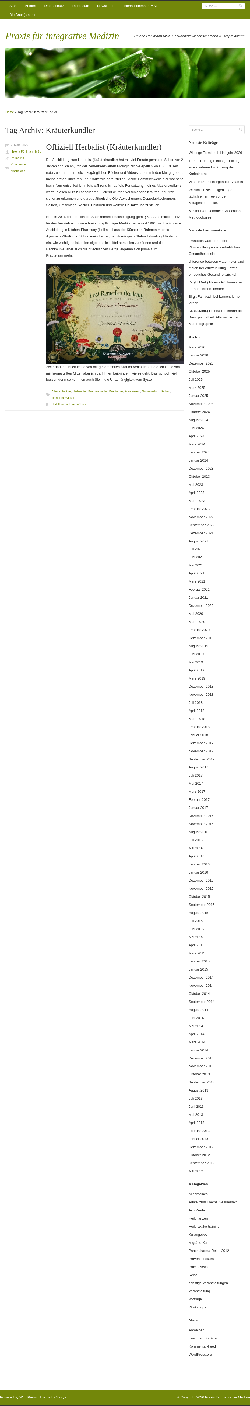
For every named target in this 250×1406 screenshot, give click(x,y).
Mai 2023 (196, 485)
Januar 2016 (198, 872)
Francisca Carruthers (205, 241)
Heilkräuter (79, 391)
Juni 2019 (196, 654)
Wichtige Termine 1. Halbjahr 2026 (215, 153)
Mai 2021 (196, 565)
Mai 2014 (196, 1026)
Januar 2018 (198, 735)
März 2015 (197, 953)
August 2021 (198, 541)
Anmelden (197, 1330)
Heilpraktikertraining (204, 1226)
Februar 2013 (199, 1131)
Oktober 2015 (199, 897)
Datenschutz (54, 6)
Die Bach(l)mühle (22, 15)
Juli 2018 (196, 703)
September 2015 (201, 905)
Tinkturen (57, 397)
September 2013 (201, 1082)
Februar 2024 (199, 452)
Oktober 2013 (199, 1074)
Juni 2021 (196, 557)
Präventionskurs (201, 1259)
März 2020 (197, 622)
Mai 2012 (196, 1171)
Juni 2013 (196, 1106)
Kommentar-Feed (202, 1346)
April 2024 (197, 436)
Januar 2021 (198, 597)
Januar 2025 (198, 396)
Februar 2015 (199, 961)
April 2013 (197, 1123)
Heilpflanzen (59, 404)
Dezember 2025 (201, 363)
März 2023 (197, 501)
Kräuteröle (116, 391)
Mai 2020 (196, 614)
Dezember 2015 (201, 880)
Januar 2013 (198, 1139)
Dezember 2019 (201, 638)
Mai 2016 (196, 848)
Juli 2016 (196, 840)
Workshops (197, 1307)
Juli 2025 (196, 380)
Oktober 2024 (199, 412)
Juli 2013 (196, 1098)
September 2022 (201, 525)
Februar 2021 (199, 589)
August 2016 (198, 832)
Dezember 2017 (201, 743)
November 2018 (201, 694)
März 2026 (197, 347)
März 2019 (197, 678)
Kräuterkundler (97, 391)
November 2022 (201, 517)
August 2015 (198, 913)
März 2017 (197, 791)
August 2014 (198, 1010)
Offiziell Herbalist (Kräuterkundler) (103, 146)
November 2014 (201, 985)
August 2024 (198, 420)
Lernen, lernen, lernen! (206, 289)
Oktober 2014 (199, 994)
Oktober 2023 (199, 477)
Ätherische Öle (61, 391)
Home (9, 112)
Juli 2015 (196, 921)
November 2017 (201, 751)
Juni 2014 (196, 1018)
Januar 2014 (198, 1050)
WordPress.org (200, 1354)
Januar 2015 (198, 969)
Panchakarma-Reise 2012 (209, 1251)
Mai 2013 (196, 1115)
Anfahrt (30, 6)
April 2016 (197, 856)
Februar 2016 (199, 864)
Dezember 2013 (201, 1058)
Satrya (61, 1397)
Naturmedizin (150, 391)
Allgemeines (198, 1194)
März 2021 (197, 581)
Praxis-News (77, 404)
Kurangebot (198, 1234)
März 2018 (197, 719)
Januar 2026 (198, 355)
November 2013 (201, 1066)
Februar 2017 (199, 800)
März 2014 (197, 1042)
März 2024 (197, 444)
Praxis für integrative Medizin (62, 36)
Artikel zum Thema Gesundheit (213, 1202)
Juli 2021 (196, 549)
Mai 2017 (196, 783)
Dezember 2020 (201, 606)
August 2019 (198, 646)
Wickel (69, 397)
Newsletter (105, 6)
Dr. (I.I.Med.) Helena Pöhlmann (213, 282)
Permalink (17, 158)
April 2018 (197, 711)
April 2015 (197, 945)
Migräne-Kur (198, 1243)
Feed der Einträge (203, 1338)
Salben (165, 391)
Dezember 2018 (201, 686)
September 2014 (201, 1002)
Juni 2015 (196, 929)
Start (13, 6)
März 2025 (197, 388)
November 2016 (201, 824)
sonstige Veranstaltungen (208, 1283)
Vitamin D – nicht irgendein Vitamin (216, 182)
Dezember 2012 (201, 1147)
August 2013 (198, 1090)
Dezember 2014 (201, 977)
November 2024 (201, 404)
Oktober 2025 (199, 371)
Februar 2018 (199, 727)
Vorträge (195, 1299)
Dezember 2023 (201, 468)
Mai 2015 (196, 937)
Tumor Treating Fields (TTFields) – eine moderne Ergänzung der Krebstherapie (215, 167)
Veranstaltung (199, 1291)
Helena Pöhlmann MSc (139, 6)
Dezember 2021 (201, 533)
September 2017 (201, 759)
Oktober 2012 (199, 1155)
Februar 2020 (199, 630)
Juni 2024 (196, 428)
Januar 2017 (198, 808)
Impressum (80, 6)
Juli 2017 (196, 775)
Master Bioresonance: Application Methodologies (215, 214)
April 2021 (197, 573)
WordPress (28, 1397)
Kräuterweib (132, 391)
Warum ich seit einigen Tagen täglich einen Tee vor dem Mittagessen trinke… (211, 196)
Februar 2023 (199, 509)
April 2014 (197, 1034)
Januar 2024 (198, 460)
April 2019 (197, 670)
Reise (193, 1275)
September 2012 (201, 1163)
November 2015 (201, 888)
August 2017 (198, 767)
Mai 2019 (196, 662)
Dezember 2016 (201, 816)
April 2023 (197, 493)
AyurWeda (197, 1210)
